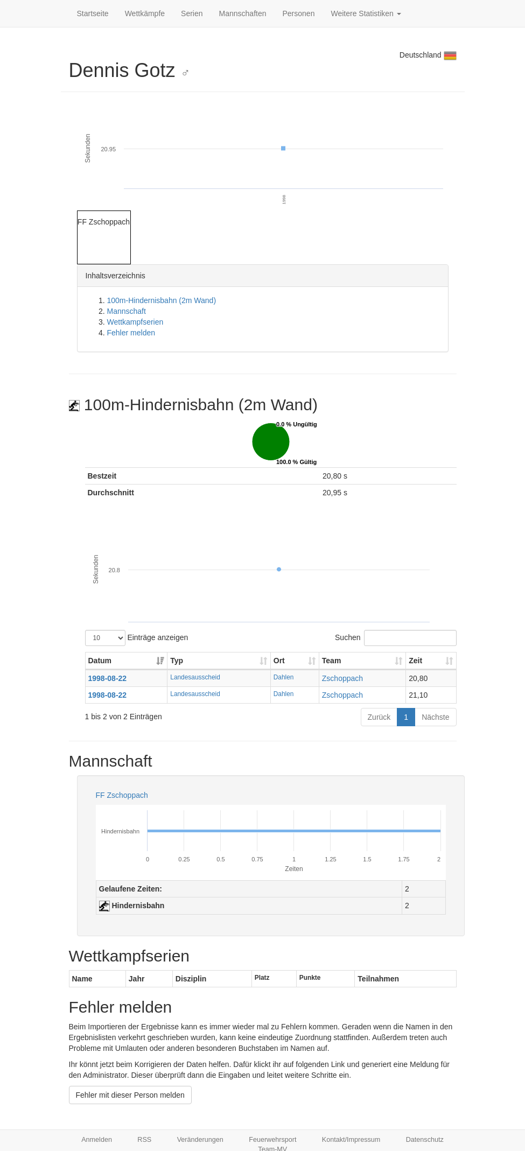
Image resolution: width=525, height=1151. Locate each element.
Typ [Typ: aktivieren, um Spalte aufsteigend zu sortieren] (176, 660)
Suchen (395, 638)
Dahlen (284, 677)
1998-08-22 (107, 678)
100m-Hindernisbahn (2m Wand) (161, 300)
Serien (191, 13)
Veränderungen (200, 1139)
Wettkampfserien (135, 322)
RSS (144, 1139)
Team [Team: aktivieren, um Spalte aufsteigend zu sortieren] (331, 660)
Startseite (93, 13)
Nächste (435, 717)
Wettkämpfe (145, 13)
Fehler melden (131, 332)
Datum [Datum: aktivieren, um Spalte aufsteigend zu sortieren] (100, 660)
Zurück (379, 717)
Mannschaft (126, 311)
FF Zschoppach (122, 795)
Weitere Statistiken (366, 13)
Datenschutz (425, 1139)
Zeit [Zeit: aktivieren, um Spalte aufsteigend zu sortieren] (415, 660)
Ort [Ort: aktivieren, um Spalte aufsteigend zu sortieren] (279, 660)
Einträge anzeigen (136, 638)
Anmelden (96, 1139)
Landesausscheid (195, 677)
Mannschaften (243, 13)
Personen (299, 13)
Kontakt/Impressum (351, 1139)
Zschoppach (342, 678)
